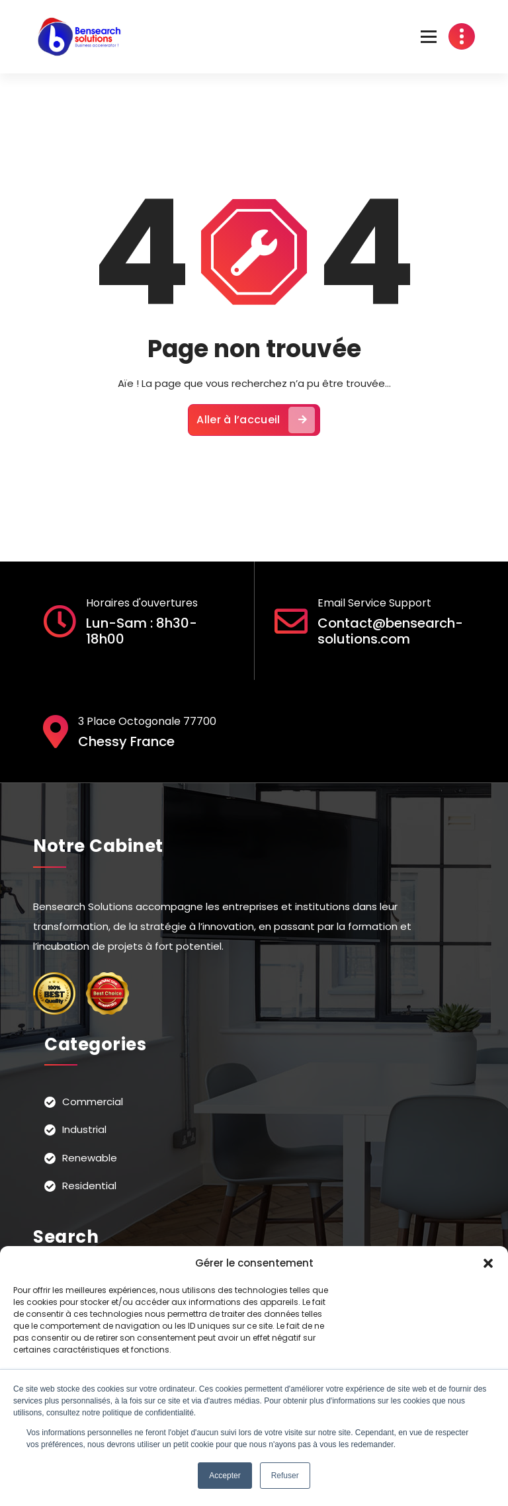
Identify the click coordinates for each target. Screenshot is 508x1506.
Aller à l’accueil (255, 420)
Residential (89, 1185)
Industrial (84, 1129)
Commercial (92, 1102)
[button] (488, 1263)
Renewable (89, 1158)
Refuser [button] (285, 1475)
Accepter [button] (224, 1475)
